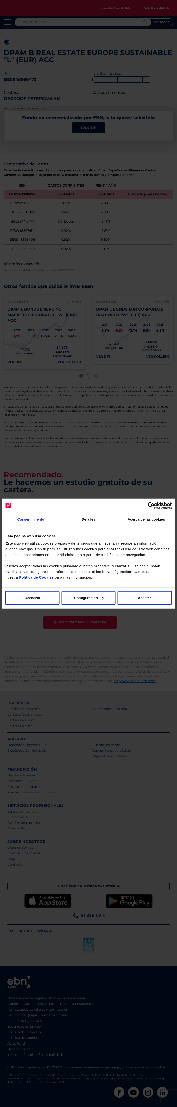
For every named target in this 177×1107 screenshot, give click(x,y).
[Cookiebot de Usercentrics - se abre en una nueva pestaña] (151, 505)
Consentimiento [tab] (30, 519)
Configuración (88, 598)
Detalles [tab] (88, 519)
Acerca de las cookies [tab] (146, 519)
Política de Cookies (36, 577)
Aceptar (144, 598)
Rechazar (32, 598)
